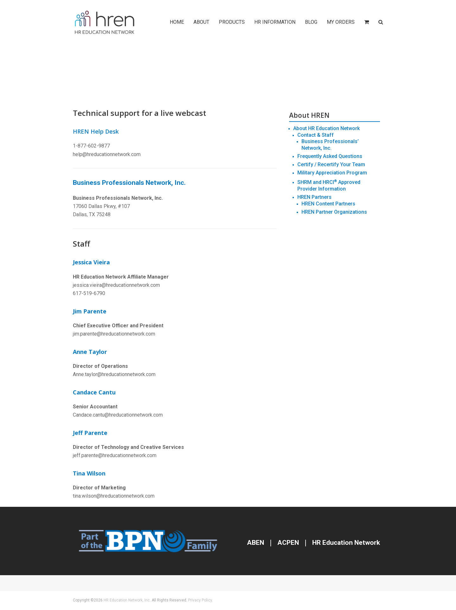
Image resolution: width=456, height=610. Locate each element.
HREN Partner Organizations (334, 212)
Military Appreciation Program (332, 173)
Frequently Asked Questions (329, 156)
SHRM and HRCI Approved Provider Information (328, 185)
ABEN (255, 542)
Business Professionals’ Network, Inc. (330, 144)
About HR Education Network (326, 128)
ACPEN (288, 542)
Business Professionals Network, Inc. (129, 182)
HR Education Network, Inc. (127, 600)
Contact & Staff (315, 135)
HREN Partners (314, 197)
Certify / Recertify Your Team (331, 164)
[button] (366, 22)
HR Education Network (345, 542)
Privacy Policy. (200, 600)
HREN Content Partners (328, 204)
